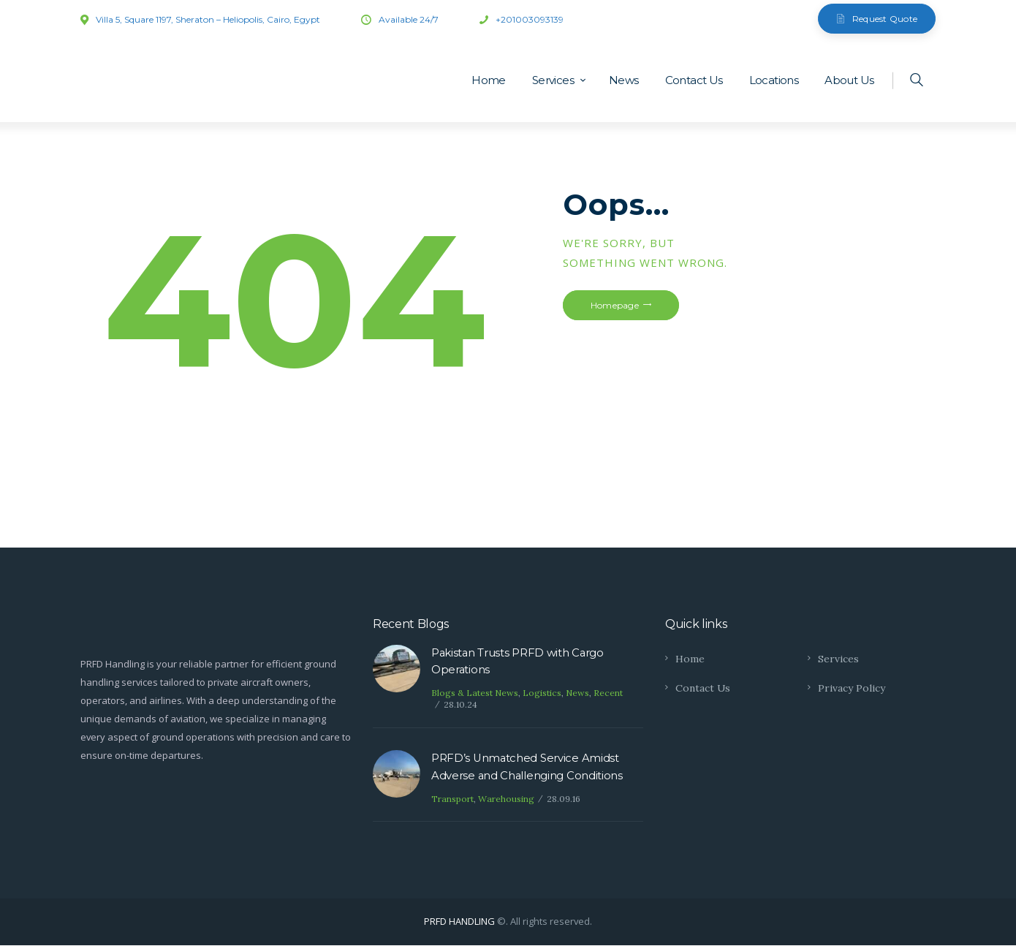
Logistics (542, 693)
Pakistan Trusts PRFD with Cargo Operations (518, 662)
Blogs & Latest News (474, 693)
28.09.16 (563, 799)
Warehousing (506, 799)
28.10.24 (460, 705)
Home (690, 658)
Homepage (615, 305)
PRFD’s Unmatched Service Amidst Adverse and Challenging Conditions (527, 768)
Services (838, 658)
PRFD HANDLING (459, 921)
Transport (452, 799)
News (577, 693)
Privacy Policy (851, 688)
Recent (608, 693)
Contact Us (703, 688)
